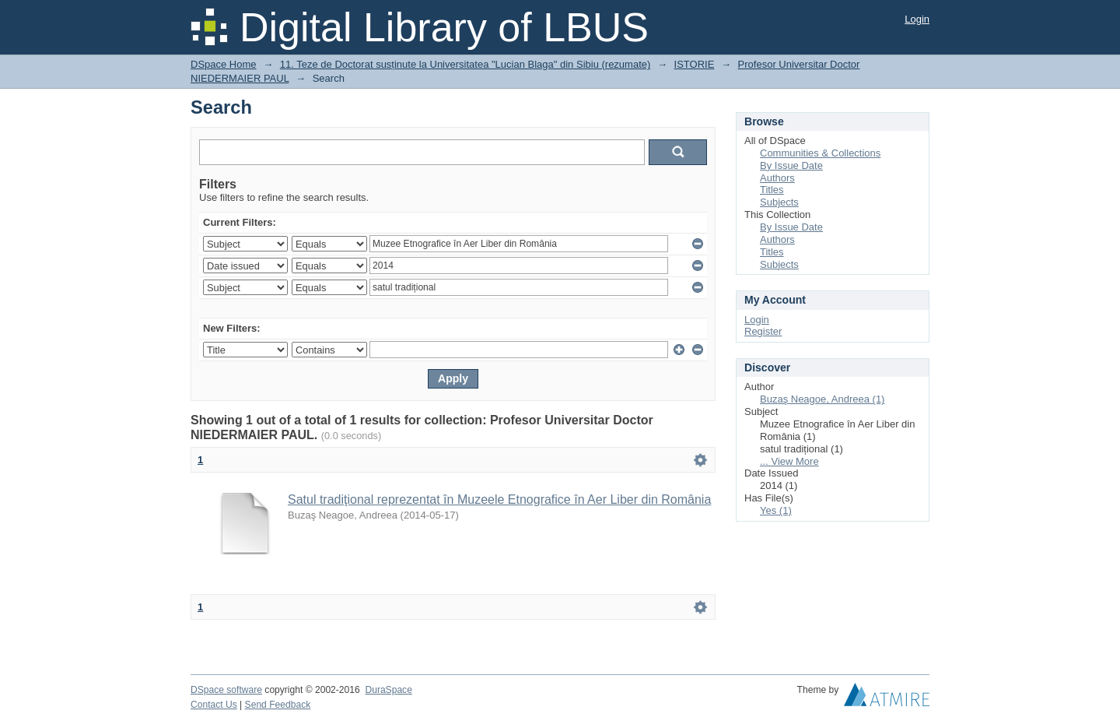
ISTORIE (694, 64)
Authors (777, 178)
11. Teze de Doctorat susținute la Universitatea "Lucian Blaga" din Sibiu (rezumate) (465, 64)
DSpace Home (224, 64)
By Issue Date (791, 165)
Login (917, 19)
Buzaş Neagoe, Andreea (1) (822, 399)
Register (763, 331)
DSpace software (226, 689)
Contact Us (214, 704)
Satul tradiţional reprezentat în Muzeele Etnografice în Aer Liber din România (499, 499)
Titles (772, 189)
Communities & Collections (820, 153)
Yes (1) (776, 510)
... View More (789, 461)
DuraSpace (388, 689)
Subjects (779, 202)
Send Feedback (278, 704)
